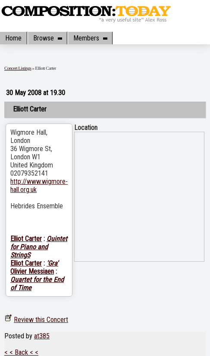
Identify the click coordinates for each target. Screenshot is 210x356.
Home (13, 38)
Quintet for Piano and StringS (38, 247)
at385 (42, 336)
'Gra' (52, 263)
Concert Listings (17, 68)
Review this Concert (41, 320)
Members (90, 38)
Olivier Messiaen (32, 271)
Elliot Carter (26, 239)
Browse (47, 38)
